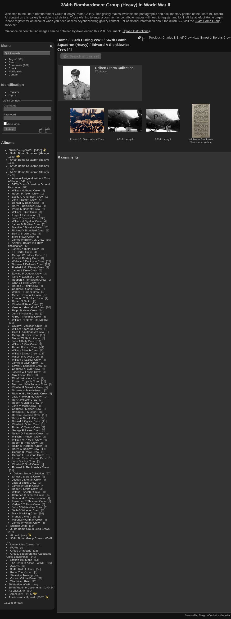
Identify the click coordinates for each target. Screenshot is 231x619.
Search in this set (84, 56)
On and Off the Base (23, 578)
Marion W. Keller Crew (26, 338)
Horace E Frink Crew (25, 285)
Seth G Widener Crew (25, 510)
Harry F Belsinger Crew (26, 205)
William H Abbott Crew (26, 190)
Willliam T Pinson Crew (26, 436)
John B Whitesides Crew (27, 507)
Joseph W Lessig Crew (26, 371)
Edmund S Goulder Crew (27, 298)
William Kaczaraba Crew (27, 328)
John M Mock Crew (24, 405)
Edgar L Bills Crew (23, 215)
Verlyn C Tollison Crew (26, 504)
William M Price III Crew (27, 439)
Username (10, 105)
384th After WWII (19, 584)
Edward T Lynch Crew (25, 381)
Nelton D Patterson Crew (27, 433)
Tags (12, 59)
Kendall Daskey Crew (25, 258)
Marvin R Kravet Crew (25, 356)
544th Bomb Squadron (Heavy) (29, 153)
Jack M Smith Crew (24, 482)
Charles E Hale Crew (25, 304)
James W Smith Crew (25, 485)
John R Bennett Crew (25, 218)
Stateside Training (21, 575)
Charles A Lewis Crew (25, 378)
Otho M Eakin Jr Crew (25, 276)
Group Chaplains (20, 550)
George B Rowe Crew (25, 451)
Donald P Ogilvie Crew (26, 421)
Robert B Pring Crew (25, 442)
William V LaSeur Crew (26, 359)
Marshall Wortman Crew (27, 519)
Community (16, 593)
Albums (7, 143)
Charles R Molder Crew (26, 408)
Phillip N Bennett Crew (26, 208)
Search (13, 62)
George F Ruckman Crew (28, 454)
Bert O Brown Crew (24, 233)
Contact (13, 74)
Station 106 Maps (21, 559)
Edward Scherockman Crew (29, 458)
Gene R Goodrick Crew (26, 294)
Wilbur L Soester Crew (26, 491)
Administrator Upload (22, 597)
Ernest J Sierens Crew (26, 476)
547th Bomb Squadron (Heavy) (29, 171)
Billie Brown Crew (23, 236)
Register (14, 91)
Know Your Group (21, 572)
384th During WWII (20, 150)
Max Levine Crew (23, 374)
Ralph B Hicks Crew (24, 310)
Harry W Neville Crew (25, 418)
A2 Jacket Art (17, 590)
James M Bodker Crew (26, 224)
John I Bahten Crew (24, 199)
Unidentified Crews (22, 544)
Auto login (12, 123)
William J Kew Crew (24, 344)
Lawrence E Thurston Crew (29, 501)
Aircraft (14, 535)
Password (10, 114)
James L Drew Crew (24, 270)
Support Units (18, 525)
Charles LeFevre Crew (26, 368)
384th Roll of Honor (22, 568)
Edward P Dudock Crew (27, 273)
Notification (16, 71)
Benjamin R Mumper (24, 411)
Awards (15, 565)
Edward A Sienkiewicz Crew (30, 467)
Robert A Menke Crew (25, 402)
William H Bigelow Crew (27, 221)
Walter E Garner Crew (25, 291)
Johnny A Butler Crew (25, 248)
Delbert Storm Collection (29, 473)
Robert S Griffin (21, 301)
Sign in (13, 95)
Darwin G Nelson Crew (26, 414)
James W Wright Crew (26, 522)
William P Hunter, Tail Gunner (30, 319)
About (12, 68)
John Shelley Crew (23, 461)
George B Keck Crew (25, 334)
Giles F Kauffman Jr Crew (28, 331)
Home (62, 40)
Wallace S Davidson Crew (28, 261)
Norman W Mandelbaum (27, 390)
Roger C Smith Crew (25, 488)
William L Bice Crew (24, 211)
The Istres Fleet (20, 581)
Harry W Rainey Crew (25, 448)
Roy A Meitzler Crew (24, 399)
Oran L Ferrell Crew (24, 282)
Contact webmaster (219, 615)
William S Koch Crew (25, 350)
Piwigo (202, 615)
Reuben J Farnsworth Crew (29, 279)
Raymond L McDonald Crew (29, 393)
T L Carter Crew (22, 251)
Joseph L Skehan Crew (26, 479)
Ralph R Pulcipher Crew (27, 445)
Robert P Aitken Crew (25, 193)
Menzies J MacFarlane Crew (29, 384)
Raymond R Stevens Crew (28, 498)
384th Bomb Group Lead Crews (30, 528)
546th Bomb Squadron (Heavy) (29, 165)
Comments (15, 65)
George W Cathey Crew (27, 254)
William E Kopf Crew (24, 353)
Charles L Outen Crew (26, 424)
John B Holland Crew (25, 313)
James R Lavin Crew (25, 362)
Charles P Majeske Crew (27, 387)
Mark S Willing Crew (24, 513)
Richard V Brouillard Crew (28, 230)
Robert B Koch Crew (24, 347)
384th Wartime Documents (25, 587)
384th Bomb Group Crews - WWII (31, 538)
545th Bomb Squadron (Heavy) (29, 159)
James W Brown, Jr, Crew (28, 239)
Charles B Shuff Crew (25, 464)
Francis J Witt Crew (24, 516)
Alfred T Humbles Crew (26, 316)
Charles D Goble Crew (26, 288)
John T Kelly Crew (23, 341)
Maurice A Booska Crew (27, 227)
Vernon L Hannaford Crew (28, 307)
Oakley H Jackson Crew (27, 325)
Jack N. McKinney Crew (27, 396)
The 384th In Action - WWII (27, 562)
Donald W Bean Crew (25, 202)
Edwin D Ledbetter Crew (27, 365)
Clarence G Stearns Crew (28, 494)
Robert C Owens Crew (26, 427)
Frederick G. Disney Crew (28, 267)
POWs (14, 547)
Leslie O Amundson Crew (28, 196)
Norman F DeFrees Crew (27, 264)
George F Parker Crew (26, 430)
